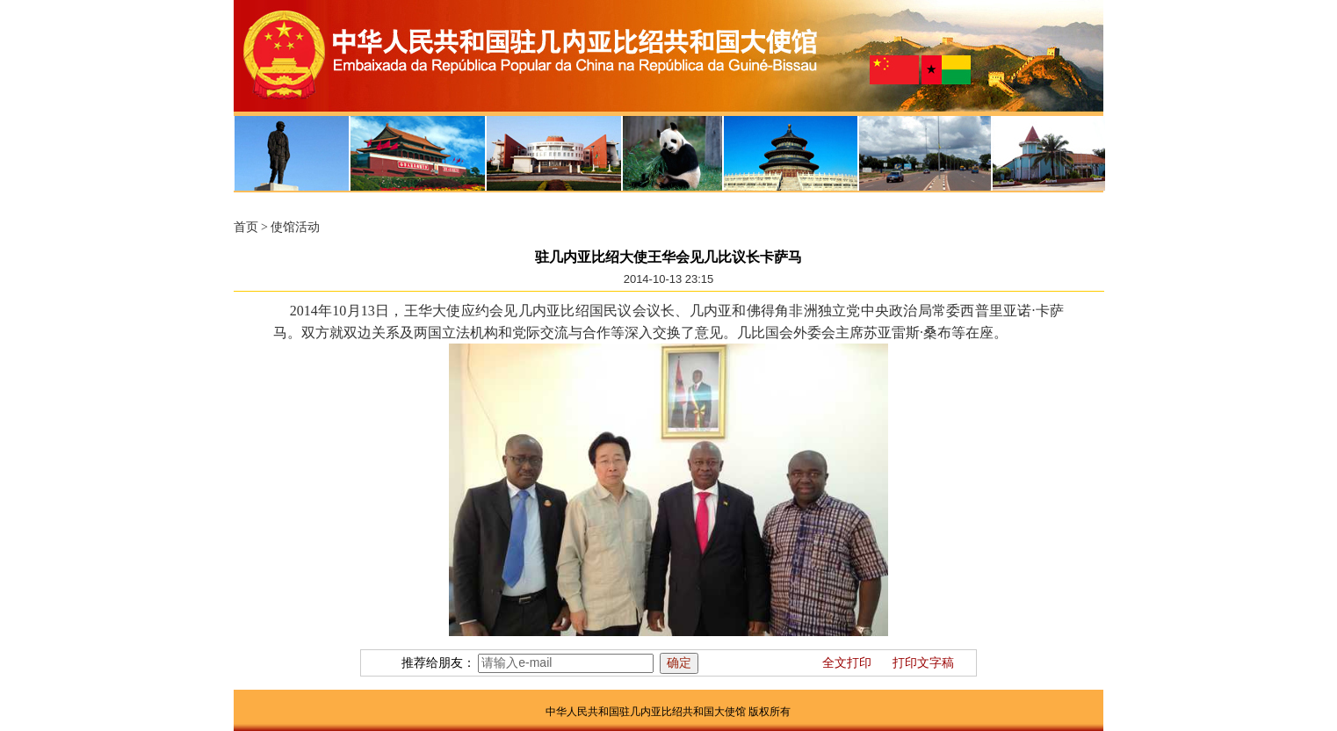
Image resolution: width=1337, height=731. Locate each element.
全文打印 (846, 662)
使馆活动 (295, 227)
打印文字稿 (923, 662)
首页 (246, 227)
